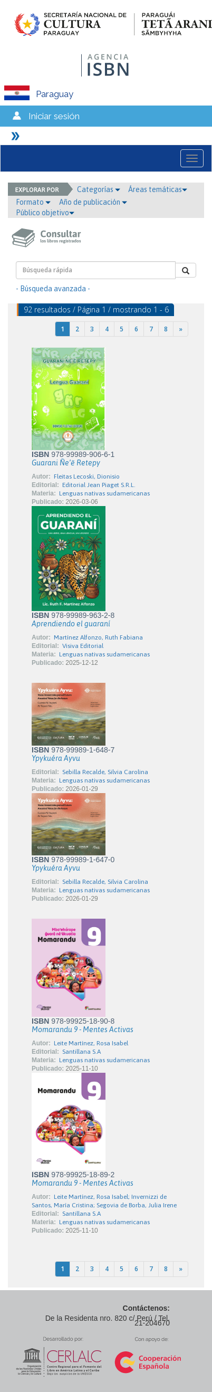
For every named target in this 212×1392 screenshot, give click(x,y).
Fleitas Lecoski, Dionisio (87, 476)
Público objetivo (45, 212)
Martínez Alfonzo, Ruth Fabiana (98, 637)
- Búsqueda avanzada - (53, 288)
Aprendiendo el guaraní (71, 623)
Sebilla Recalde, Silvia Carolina (105, 772)
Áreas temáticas (157, 189)
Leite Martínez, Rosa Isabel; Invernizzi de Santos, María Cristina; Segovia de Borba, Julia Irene (104, 1201)
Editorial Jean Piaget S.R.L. (99, 485)
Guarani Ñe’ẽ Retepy (66, 463)
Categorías (98, 189)
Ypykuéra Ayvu (56, 758)
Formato (33, 202)
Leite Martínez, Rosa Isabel (91, 1043)
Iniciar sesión (54, 116)
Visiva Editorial (82, 646)
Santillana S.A (81, 1051)
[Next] (180, 329)
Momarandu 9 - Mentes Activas (82, 1029)
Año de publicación (93, 202)
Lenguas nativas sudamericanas (104, 493)
